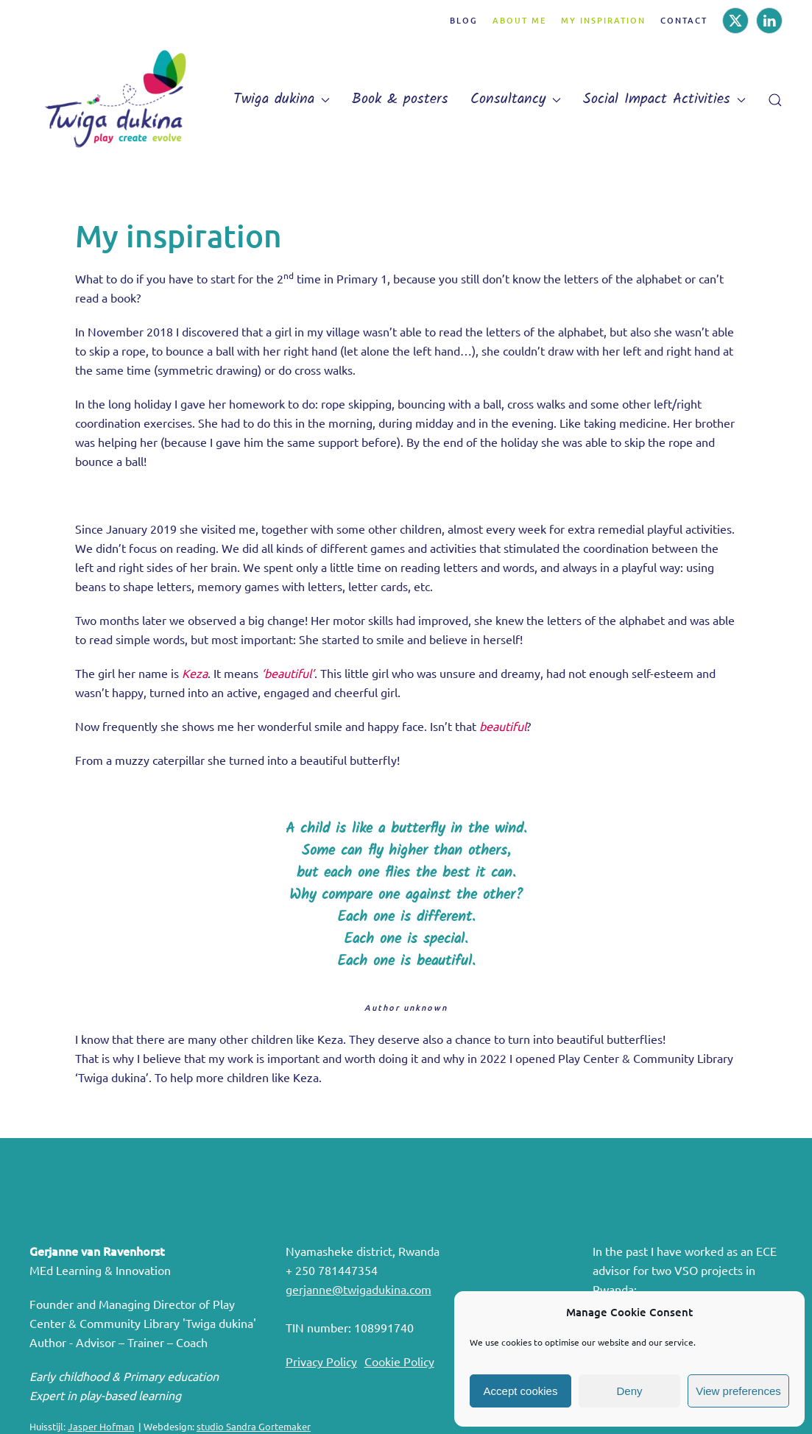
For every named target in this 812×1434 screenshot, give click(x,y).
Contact (683, 20)
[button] (775, 100)
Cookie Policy (399, 1361)
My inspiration (603, 20)
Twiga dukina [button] (281, 99)
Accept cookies (521, 1391)
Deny (629, 1391)
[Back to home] (121, 100)
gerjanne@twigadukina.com (358, 1289)
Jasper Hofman (101, 1426)
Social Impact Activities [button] (664, 99)
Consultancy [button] (515, 99)
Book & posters (400, 99)
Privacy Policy (321, 1361)
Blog (464, 20)
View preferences (738, 1391)
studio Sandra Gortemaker (254, 1426)
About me (519, 20)
